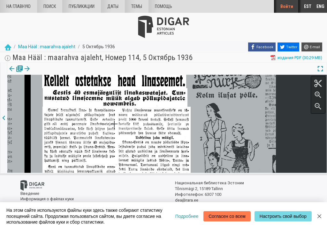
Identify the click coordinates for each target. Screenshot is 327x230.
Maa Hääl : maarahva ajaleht (46, 46)
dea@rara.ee (186, 200)
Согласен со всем (227, 216)
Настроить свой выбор (283, 216)
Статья (42, 73)
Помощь (163, 6)
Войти (286, 6)
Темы (136, 6)
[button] (52, 73)
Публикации (82, 6)
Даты (112, 6)
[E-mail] (311, 46)
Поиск (49, 6)
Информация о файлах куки (47, 198)
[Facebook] (262, 46)
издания (15, 73)
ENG (320, 6)
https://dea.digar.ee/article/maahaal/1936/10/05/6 (54, 90)
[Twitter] (288, 46)
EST (307, 6)
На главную (18, 6)
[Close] (319, 216)
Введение (29, 193)
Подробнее (187, 216)
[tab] (15, 73)
